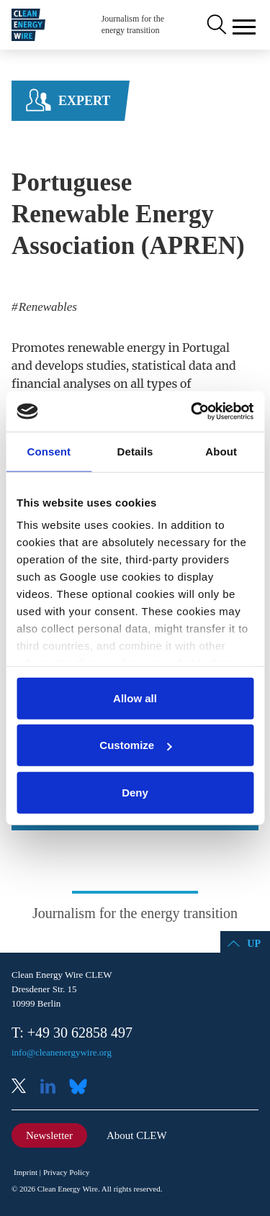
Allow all (135, 697)
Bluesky (82, 1087)
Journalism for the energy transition (133, 24)
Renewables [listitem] (46, 307)
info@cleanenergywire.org (62, 1052)
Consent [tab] (49, 451)
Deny (135, 792)
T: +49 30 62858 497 (72, 1032)
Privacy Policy (66, 1172)
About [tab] (221, 451)
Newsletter (49, 1135)
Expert (84, 101)
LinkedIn (53, 1087)
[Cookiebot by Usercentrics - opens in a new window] (192, 411)
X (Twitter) (24, 1087)
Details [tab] (135, 451)
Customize (135, 745)
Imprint (25, 1172)
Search (215, 25)
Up (254, 943)
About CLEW (137, 1135)
